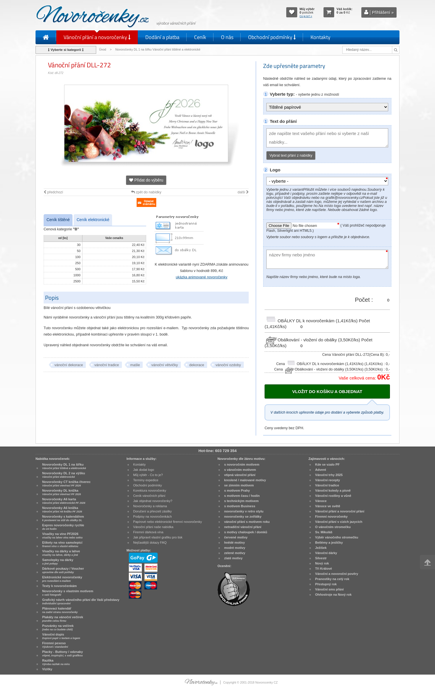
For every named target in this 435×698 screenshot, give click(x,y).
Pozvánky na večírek (58, 627)
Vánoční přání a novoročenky (97, 37)
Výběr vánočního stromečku (336, 537)
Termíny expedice (145, 480)
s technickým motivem (241, 501)
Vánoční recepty (327, 480)
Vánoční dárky (326, 553)
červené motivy (236, 537)
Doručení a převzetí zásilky (152, 511)
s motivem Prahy (237, 490)
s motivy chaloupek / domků (245, 532)
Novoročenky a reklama (150, 506)
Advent (320, 469)
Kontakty (320, 37)
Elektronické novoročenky (62, 578)
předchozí (53, 192)
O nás (227, 37)
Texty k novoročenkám (59, 586)
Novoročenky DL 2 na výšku (63, 474)
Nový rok (322, 563)
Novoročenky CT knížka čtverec (66, 483)
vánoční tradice (106, 365)
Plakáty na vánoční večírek (62, 618)
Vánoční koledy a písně (333, 490)
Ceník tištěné (58, 220)
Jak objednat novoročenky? (152, 501)
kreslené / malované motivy (245, 480)
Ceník (200, 37)
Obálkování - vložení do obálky (313, 339)
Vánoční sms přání (329, 589)
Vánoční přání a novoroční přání (339, 511)
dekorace (196, 365)
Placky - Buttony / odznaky (62, 653)
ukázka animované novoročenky (202, 277)
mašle (135, 365)
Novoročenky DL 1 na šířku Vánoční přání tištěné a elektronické (158, 49)
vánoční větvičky (164, 365)
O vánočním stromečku (333, 527)
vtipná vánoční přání (239, 475)
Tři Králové (323, 568)
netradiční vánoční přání (242, 527)
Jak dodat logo (143, 469)
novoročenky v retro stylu (243, 511)
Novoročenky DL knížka (61, 492)
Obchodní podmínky (272, 37)
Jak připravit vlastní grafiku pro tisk (158, 537)
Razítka (56, 662)
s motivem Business (239, 506)
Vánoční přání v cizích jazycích (338, 521)
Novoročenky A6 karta (63, 500)
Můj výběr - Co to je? (148, 475)
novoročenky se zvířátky (242, 516)
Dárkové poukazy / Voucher (63, 570)
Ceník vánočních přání (149, 495)
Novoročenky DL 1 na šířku (64, 466)
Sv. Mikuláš (323, 532)
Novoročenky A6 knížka (62, 509)
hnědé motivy (234, 542)
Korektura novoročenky (149, 490)
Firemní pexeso (55, 644)
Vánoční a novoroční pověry (336, 573)
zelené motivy (234, 553)
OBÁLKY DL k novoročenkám (312, 320)
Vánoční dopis (61, 636)
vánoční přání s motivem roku (247, 521)
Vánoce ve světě (327, 506)
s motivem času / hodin (242, 495)
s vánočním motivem (240, 469)
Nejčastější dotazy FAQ (150, 542)
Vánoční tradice (327, 485)
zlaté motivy (233, 558)
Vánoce (321, 501)
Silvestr (321, 558)
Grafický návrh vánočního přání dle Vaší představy (80, 601)
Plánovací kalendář (60, 610)
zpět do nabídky (146, 192)
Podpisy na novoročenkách (152, 516)
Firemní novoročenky (331, 516)
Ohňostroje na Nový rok (333, 594)
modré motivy (234, 547)
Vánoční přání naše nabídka (153, 527)
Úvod (102, 49)
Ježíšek (321, 547)
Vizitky (47, 669)
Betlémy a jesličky (329, 542)
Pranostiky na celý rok (332, 579)
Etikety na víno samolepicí (62, 544)
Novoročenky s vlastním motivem (67, 592)
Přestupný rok (326, 584)
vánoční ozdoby (228, 365)
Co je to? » (306, 16)
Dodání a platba (162, 37)
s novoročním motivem (241, 464)
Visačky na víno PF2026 (62, 535)
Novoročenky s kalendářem (63, 518)
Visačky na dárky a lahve (61, 552)
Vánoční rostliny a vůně (333, 495)
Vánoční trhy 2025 (329, 475)
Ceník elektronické (93, 220)
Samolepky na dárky (57, 561)
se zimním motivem (239, 485)
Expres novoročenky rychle (63, 526)
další (243, 192)
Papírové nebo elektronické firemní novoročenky (167, 521)
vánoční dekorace (68, 365)
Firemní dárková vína (148, 532)
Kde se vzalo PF (327, 464)
